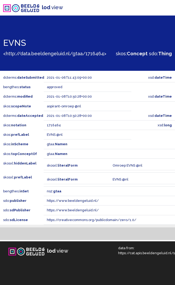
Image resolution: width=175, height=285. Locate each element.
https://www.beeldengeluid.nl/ (73, 201)
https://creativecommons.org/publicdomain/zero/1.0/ (91, 220)
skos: (132, 53)
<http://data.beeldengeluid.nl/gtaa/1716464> (54, 53)
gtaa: (57, 144)
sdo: (160, 53)
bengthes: (17, 87)
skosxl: (19, 163)
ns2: (54, 191)
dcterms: (23, 77)
